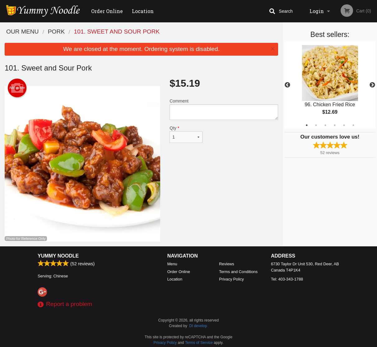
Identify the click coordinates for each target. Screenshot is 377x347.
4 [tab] (335, 125)
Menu (172, 264)
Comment (224, 109)
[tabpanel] (330, 85)
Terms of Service (199, 342)
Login (317, 11)
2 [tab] (316, 125)
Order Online (107, 11)
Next (372, 85)
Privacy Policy (231, 279)
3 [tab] (325, 125)
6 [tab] (353, 125)
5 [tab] (344, 125)
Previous (287, 85)
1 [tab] (307, 125)
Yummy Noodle (58, 255)
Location (143, 11)
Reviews (226, 264)
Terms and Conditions (238, 271)
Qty (186, 134)
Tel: (287, 279)
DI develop (198, 326)
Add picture (17, 88)
